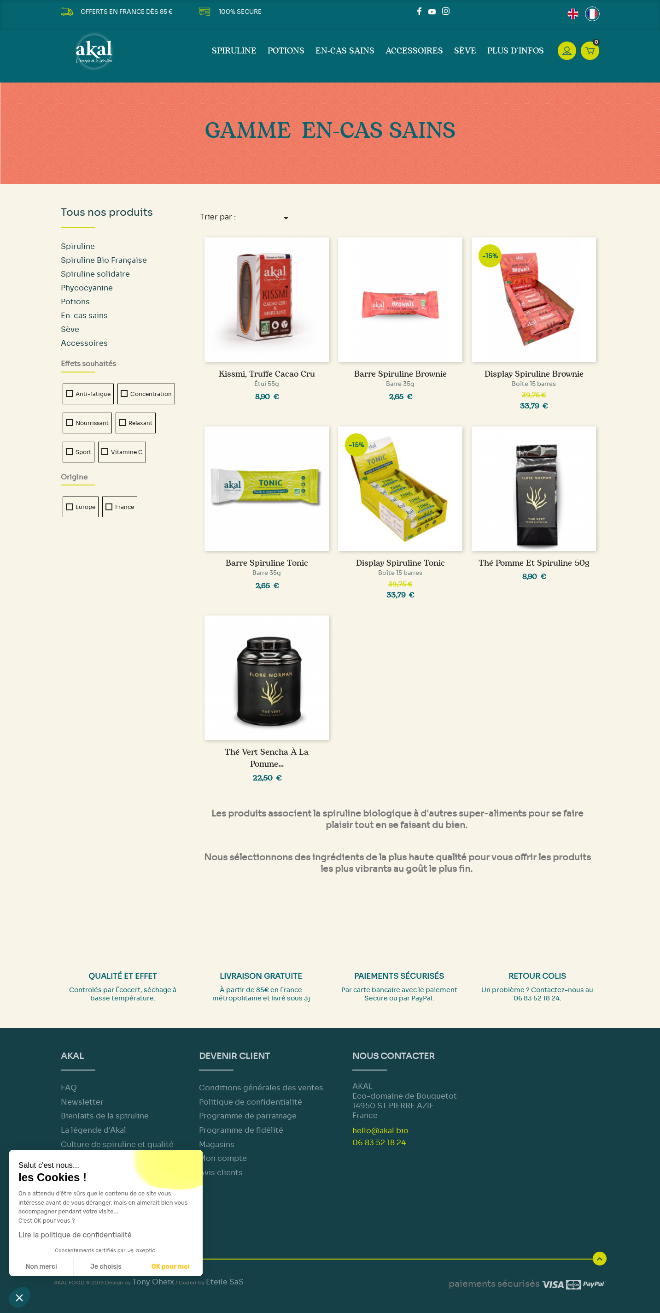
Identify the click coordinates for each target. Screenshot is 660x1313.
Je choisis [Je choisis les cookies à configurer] (106, 1267)
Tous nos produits (107, 212)
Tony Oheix (153, 1282)
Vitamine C (127, 452)
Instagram (446, 11)
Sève (465, 51)
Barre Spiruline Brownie (400, 374)
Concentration (151, 393)
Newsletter (82, 1102)
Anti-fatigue (93, 393)
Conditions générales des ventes (261, 1088)
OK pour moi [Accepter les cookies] (171, 1267)
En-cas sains (344, 51)
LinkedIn (457, 11)
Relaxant (140, 423)
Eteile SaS (225, 1282)
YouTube (432, 11)
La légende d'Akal (93, 1130)
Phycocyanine (87, 288)
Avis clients (221, 1172)
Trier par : (246, 218)
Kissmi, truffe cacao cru (267, 374)
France (124, 506)
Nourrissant (92, 423)
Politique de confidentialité (250, 1102)
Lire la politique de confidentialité (75, 1234)
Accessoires (414, 51)
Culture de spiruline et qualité (117, 1144)
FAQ (69, 1088)
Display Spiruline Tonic (400, 563)
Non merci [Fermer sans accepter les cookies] (41, 1267)
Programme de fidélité (241, 1130)
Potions (286, 51)
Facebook (421, 11)
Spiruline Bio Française (104, 260)
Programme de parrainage (248, 1116)
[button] (19, 1297)
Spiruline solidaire (95, 274)
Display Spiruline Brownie (534, 374)
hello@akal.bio (380, 1131)
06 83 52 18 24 (379, 1142)
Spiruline (234, 51)
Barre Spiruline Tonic (267, 563)
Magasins (216, 1144)
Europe (85, 506)
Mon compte (223, 1158)
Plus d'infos (515, 51)
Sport (83, 452)
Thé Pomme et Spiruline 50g (534, 563)
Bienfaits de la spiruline (105, 1116)
